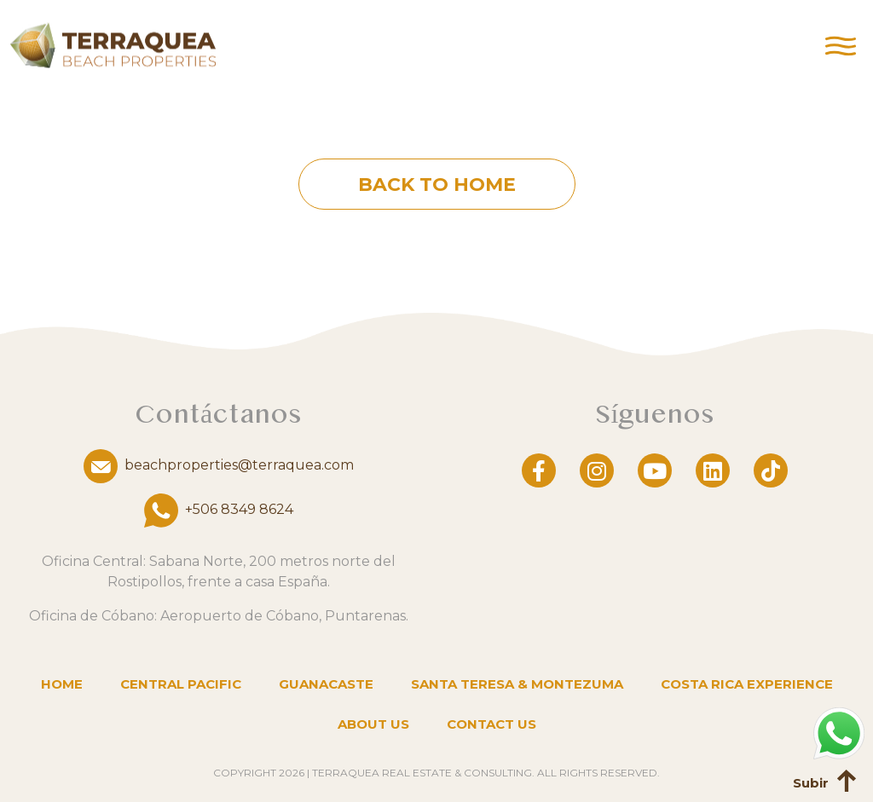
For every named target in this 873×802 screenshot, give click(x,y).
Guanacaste (326, 684)
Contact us (491, 724)
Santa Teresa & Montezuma (517, 684)
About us (373, 724)
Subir (811, 783)
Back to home (437, 184)
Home (62, 684)
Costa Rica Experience (747, 684)
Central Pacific (180, 684)
